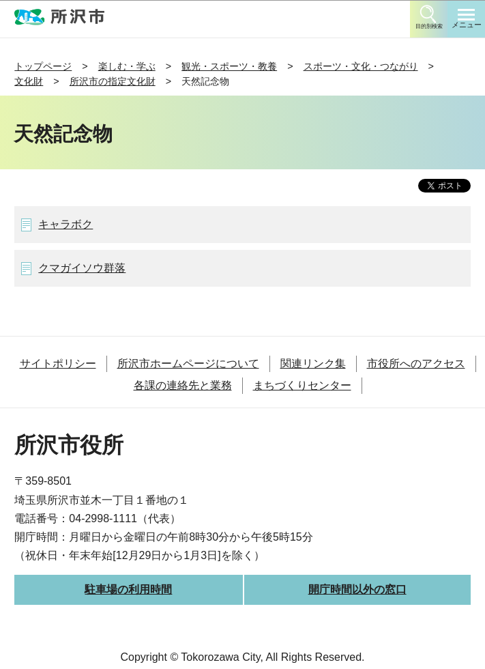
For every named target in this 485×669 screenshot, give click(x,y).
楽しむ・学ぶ (127, 66)
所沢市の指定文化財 (113, 81)
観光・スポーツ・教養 (229, 66)
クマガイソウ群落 (82, 268)
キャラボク (65, 224)
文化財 (28, 81)
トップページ (43, 66)
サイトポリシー (58, 363)
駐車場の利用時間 (128, 589)
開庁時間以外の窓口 (357, 589)
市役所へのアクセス (416, 363)
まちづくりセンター (302, 385)
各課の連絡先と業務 (183, 385)
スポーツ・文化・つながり (361, 66)
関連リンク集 (313, 363)
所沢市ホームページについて (188, 363)
